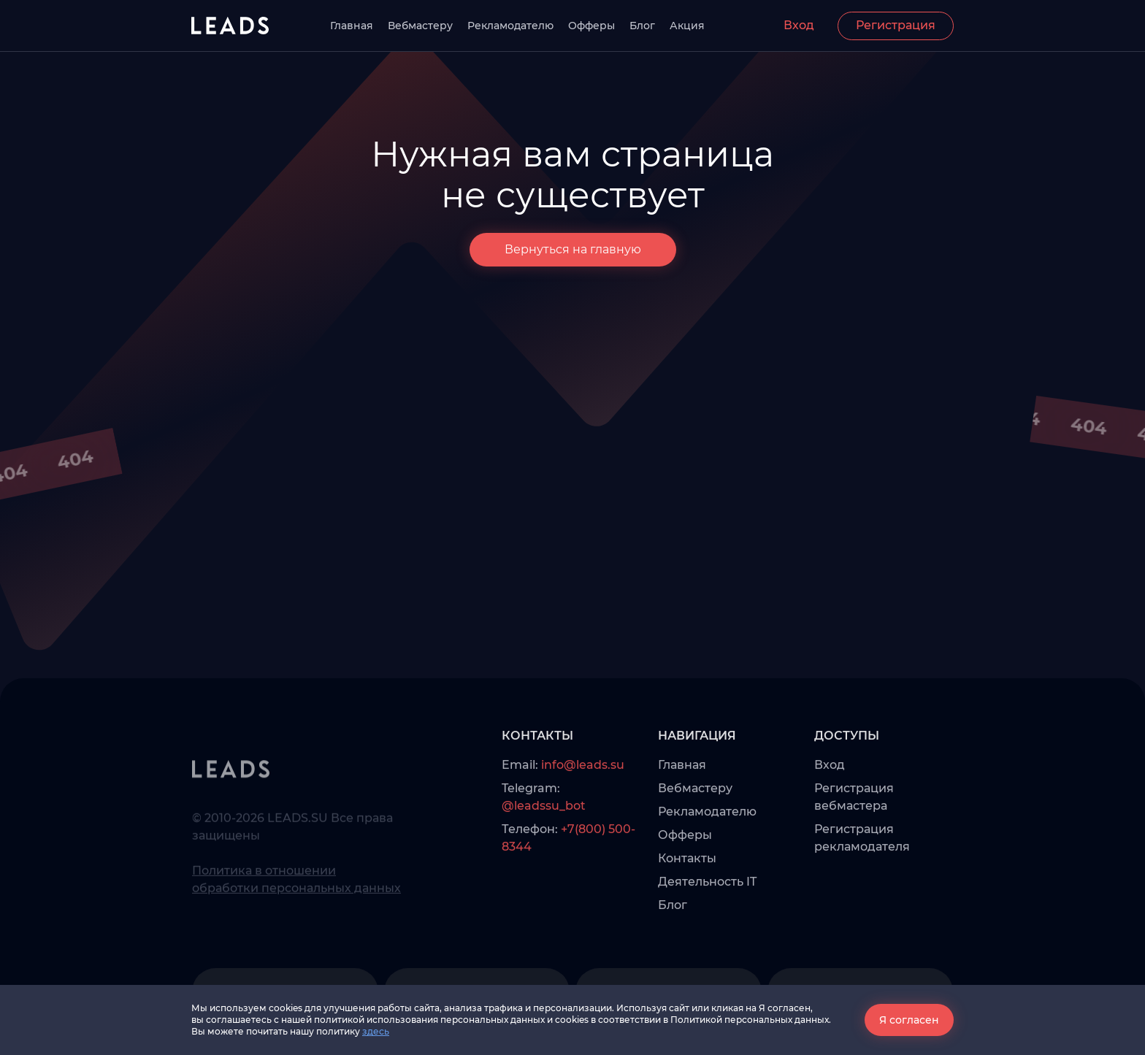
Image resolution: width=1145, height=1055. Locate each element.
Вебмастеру (420, 25)
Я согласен (909, 1020)
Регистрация (895, 25)
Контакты (687, 890)
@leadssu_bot (544, 838)
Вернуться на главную (573, 250)
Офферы (591, 25)
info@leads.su (582, 797)
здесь (375, 1031)
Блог (642, 25)
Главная (351, 25)
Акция (687, 25)
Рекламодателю (510, 25)
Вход (799, 25)
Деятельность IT (707, 914)
